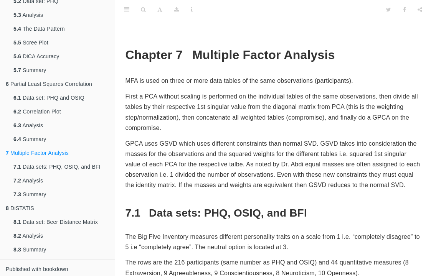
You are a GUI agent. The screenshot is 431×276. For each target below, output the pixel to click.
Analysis (28, 15)
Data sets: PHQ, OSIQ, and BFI (57, 167)
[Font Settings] (160, 9)
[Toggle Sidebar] (126, 9)
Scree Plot (30, 42)
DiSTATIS (20, 208)
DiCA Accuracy (36, 56)
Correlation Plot (37, 111)
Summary (29, 70)
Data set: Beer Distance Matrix (55, 222)
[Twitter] (388, 9)
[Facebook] (404, 9)
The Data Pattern (39, 29)
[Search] (143, 9)
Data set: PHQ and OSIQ (48, 98)
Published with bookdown (37, 269)
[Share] (420, 9)
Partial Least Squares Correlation (49, 84)
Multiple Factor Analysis (37, 153)
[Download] (176, 9)
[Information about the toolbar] (191, 9)
